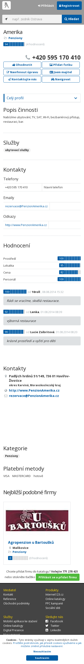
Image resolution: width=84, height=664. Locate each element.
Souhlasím (42, 658)
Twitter (52, 626)
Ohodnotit (22, 65)
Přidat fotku (61, 65)
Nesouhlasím (42, 651)
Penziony (15, 38)
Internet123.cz (54, 594)
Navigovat (61, 79)
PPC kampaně (54, 603)
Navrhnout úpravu (22, 72)
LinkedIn (53, 630)
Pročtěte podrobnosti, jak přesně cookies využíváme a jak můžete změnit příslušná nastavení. (47, 644)
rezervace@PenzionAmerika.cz (26, 206)
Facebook (54, 621)
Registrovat (69, 6)
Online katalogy (55, 599)
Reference (9, 599)
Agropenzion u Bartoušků (31, 542)
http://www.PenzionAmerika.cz (26, 225)
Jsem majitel (61, 72)
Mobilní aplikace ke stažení (20, 621)
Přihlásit (46, 6)
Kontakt (8, 594)
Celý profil (15, 97)
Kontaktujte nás (22, 79)
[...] (36, 19)
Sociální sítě (52, 608)
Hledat (72, 19)
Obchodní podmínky (16, 603)
